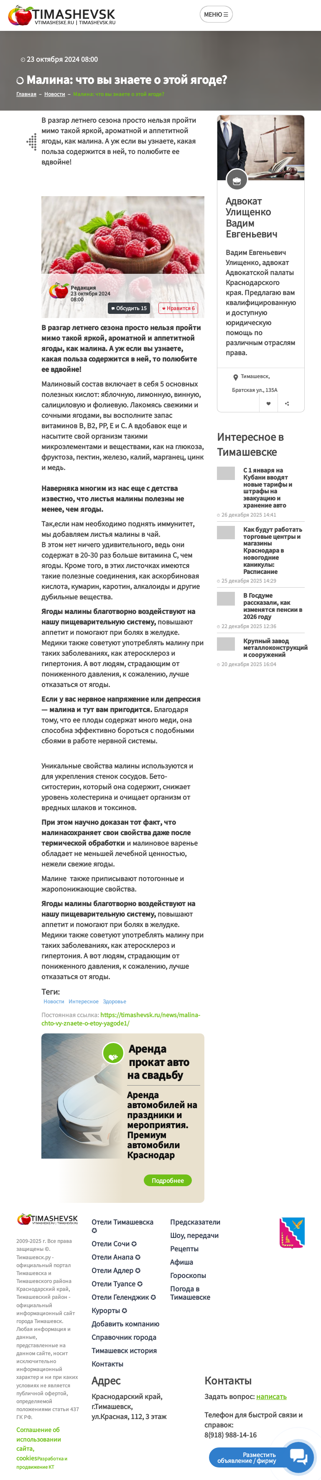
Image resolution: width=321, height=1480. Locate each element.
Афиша (181, 1262)
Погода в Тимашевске (190, 1292)
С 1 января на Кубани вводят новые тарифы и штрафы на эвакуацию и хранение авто (267, 487)
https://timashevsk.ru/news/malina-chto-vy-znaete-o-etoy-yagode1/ (120, 1018)
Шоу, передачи (194, 1235)
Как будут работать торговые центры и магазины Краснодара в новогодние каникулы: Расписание (272, 550)
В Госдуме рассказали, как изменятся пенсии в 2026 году (272, 605)
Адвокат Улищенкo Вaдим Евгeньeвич (252, 217)
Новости (53, 1001)
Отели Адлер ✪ (116, 1270)
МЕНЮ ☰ (216, 14)
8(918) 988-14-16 (230, 1434)
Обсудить (129, 307)
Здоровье (114, 1001)
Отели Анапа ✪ (116, 1257)
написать (271, 1396)
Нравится (178, 307)
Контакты (107, 1363)
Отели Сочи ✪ (114, 1243)
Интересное (84, 1001)
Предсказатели (195, 1221)
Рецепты (184, 1248)
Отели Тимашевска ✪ (122, 1225)
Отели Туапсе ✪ (117, 1283)
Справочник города (124, 1337)
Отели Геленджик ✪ (124, 1297)
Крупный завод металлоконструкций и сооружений (275, 647)
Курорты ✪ (109, 1310)
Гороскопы (188, 1275)
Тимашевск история (124, 1350)
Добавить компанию (125, 1323)
